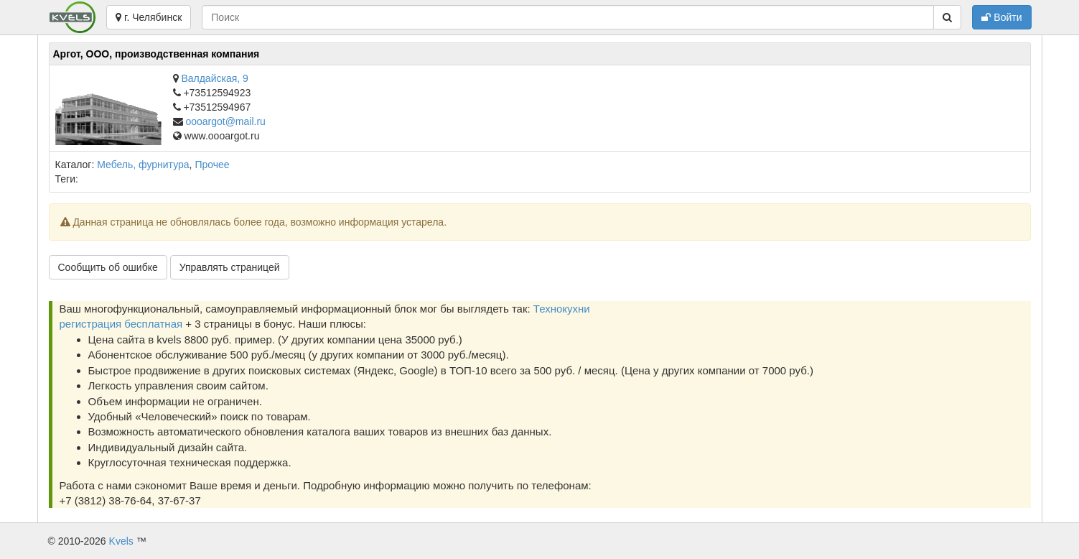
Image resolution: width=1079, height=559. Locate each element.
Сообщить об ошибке (108, 267)
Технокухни (561, 308)
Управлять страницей (229, 267)
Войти (1001, 17)
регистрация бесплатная (121, 324)
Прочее (212, 164)
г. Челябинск (149, 17)
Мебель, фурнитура (143, 164)
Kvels (121, 541)
